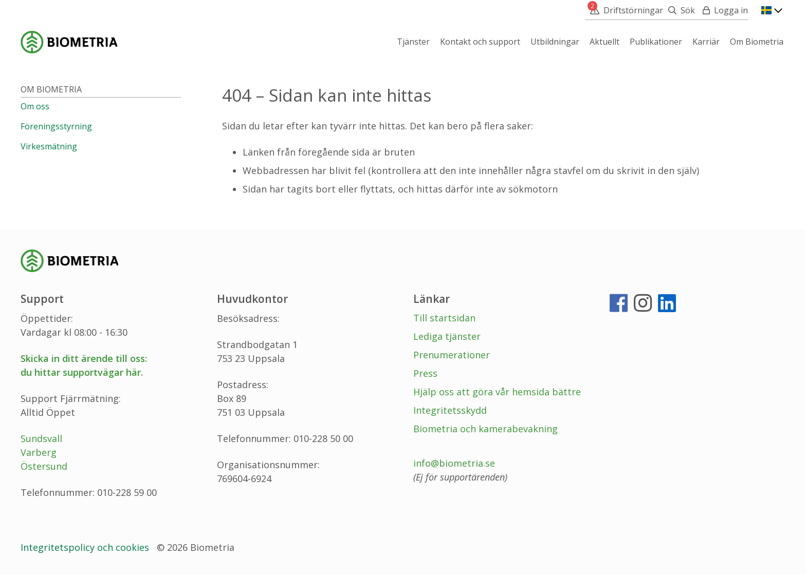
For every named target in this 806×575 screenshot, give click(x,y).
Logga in (731, 10)
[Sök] (679, 10)
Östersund (44, 466)
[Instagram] (643, 307)
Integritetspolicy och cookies (85, 547)
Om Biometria (51, 89)
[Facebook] (619, 307)
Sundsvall (41, 438)
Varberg (39, 452)
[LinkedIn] (667, 307)
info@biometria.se (454, 463)
